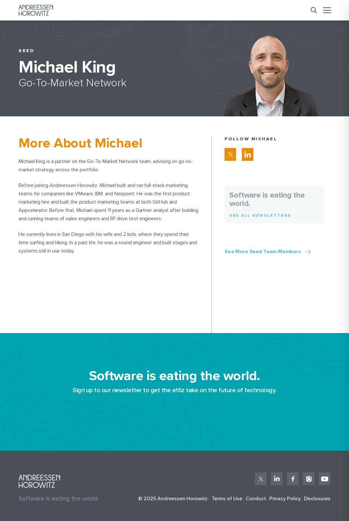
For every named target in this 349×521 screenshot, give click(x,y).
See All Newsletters (260, 215)
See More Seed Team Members (263, 252)
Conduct (256, 498)
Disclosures (317, 498)
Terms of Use (227, 498)
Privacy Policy (284, 498)
